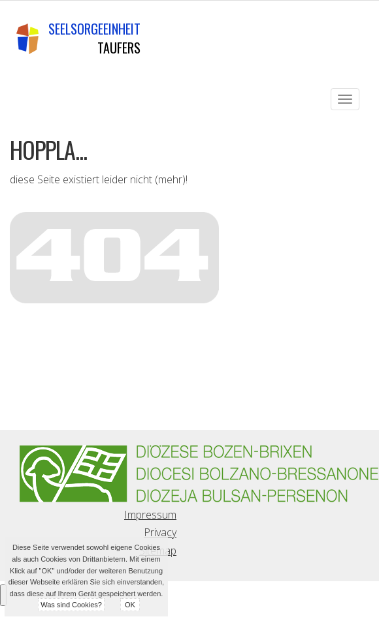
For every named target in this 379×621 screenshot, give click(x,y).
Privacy (160, 532)
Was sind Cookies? (71, 605)
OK (130, 605)
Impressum (150, 514)
